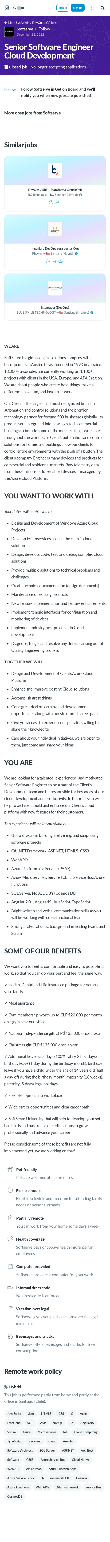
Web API (13, 1469)
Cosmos (81, 1478)
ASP (43, 1423)
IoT (65, 1432)
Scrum (11, 1432)
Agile (83, 1414)
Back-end (34, 1441)
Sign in (63, 7)
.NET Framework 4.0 (55, 1478)
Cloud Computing (86, 1432)
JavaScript (14, 1414)
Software (13, 1460)
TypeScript (14, 1441)
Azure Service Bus (53, 1460)
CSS (61, 1414)
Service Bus (93, 1487)
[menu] (91, 8)
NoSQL (58, 1423)
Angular (68, 1441)
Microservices (47, 1432)
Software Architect (20, 1450)
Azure (27, 1432)
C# (72, 1423)
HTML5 (46, 1414)
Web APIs (42, 1487)
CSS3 (30, 1460)
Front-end (13, 1423)
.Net (31, 1414)
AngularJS (87, 1423)
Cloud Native (81, 1460)
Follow (44, 28)
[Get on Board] (7, 8)
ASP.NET (68, 1450)
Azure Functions (18, 1487)
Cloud (52, 1441)
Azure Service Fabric (21, 1478)
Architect (87, 1450)
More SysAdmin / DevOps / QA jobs (30, 23)
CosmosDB (15, 1496)
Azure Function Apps (62, 1469)
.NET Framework (67, 1487)
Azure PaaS (34, 1469)
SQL (30, 1423)
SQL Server (47, 1450)
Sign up (77, 7)
